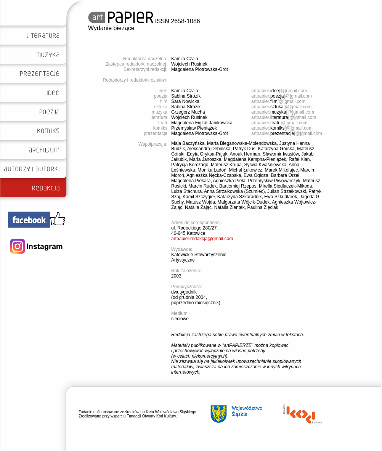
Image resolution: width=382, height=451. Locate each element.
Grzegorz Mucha (188, 112)
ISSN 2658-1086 (144, 21)
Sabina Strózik (186, 96)
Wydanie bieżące (111, 28)
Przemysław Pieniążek (194, 128)
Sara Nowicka (185, 101)
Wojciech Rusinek (189, 64)
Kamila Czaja (184, 58)
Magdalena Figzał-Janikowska (202, 122)
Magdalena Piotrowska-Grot (199, 69)
